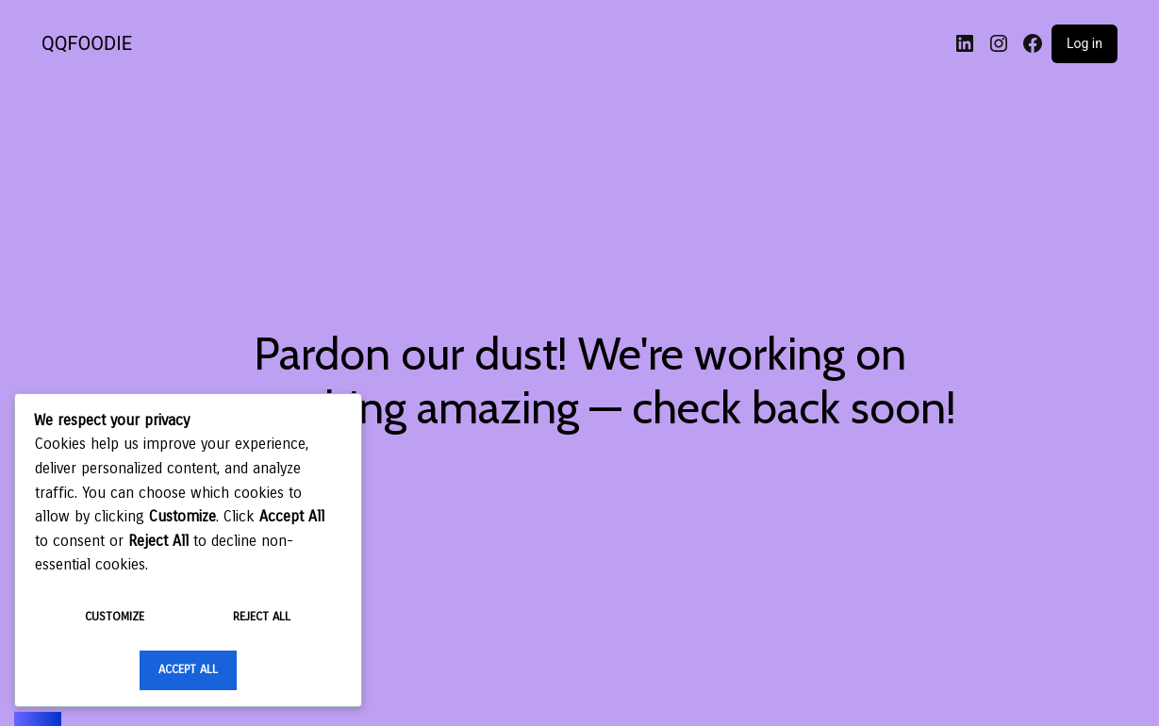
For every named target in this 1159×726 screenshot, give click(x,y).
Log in (1084, 43)
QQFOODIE (86, 43)
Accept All (188, 669)
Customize (114, 616)
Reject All (261, 616)
